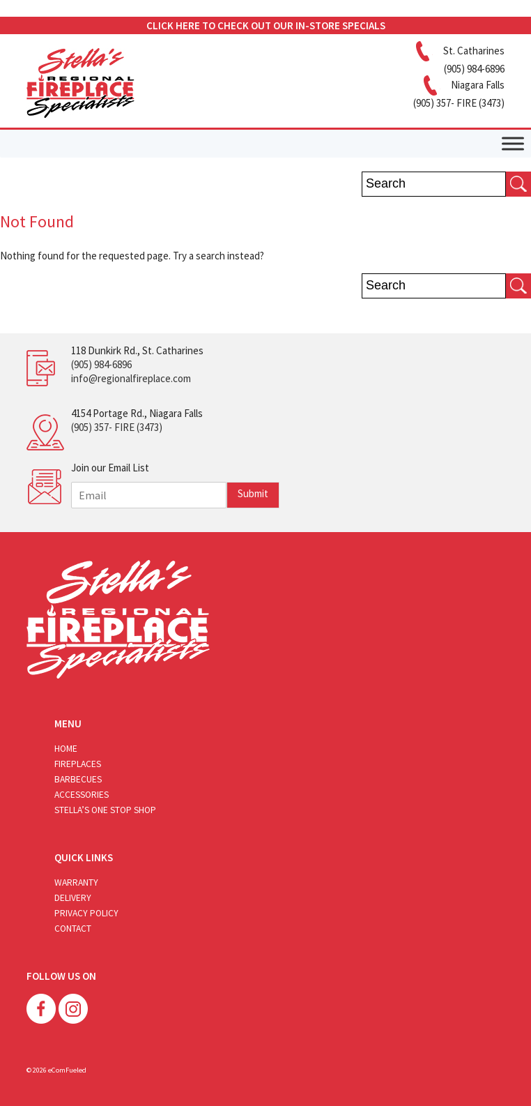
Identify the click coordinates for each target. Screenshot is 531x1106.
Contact (72, 928)
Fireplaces (77, 764)
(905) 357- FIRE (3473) (116, 427)
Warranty (76, 882)
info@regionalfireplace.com (131, 378)
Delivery (72, 898)
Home (65, 749)
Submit (253, 493)
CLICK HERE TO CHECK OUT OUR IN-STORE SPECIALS (265, 25)
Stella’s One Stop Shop (105, 810)
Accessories (81, 795)
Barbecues (78, 779)
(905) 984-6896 (101, 364)
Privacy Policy (86, 913)
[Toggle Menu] (513, 143)
